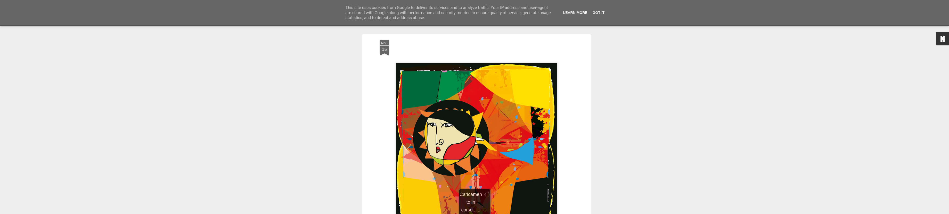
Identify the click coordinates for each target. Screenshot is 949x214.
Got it (599, 13)
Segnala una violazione (511, 211)
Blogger (490, 211)
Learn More (575, 13)
